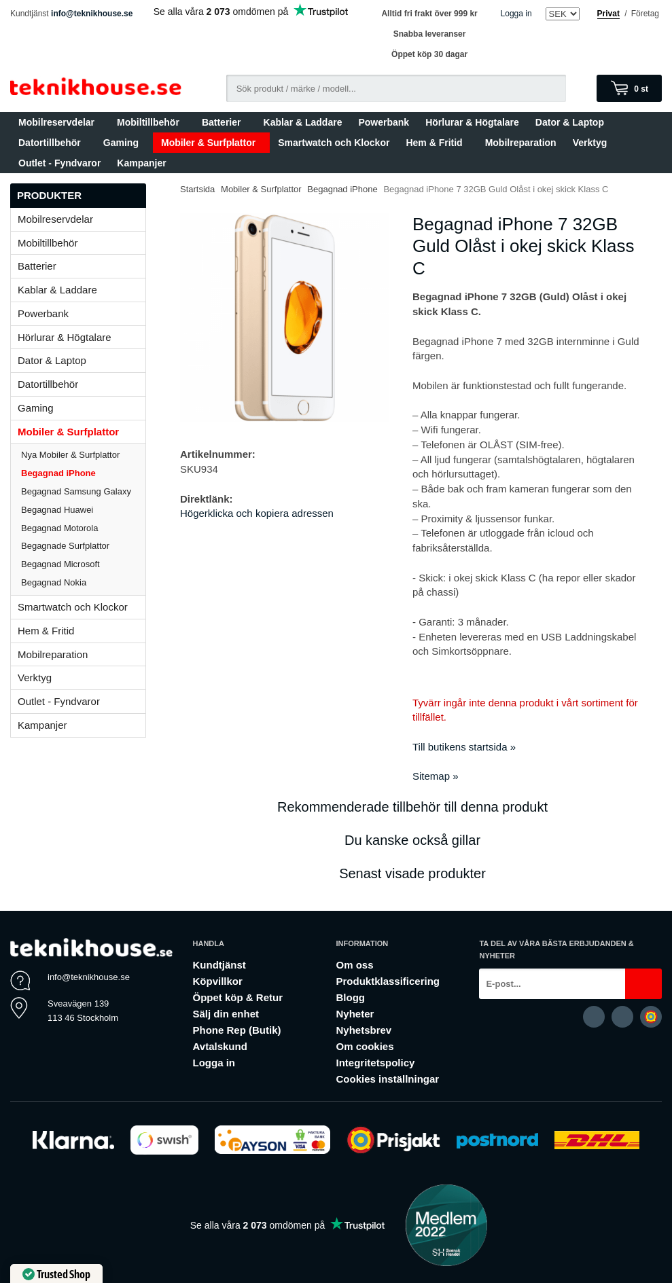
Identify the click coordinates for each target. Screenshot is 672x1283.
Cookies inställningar (387, 1079)
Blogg (350, 997)
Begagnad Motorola (59, 528)
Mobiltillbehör (151, 122)
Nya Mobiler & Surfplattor (70, 455)
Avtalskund (220, 1046)
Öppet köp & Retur (238, 997)
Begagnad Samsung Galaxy (76, 491)
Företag (645, 13)
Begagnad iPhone (58, 473)
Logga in (516, 13)
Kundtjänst (219, 965)
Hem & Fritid (437, 142)
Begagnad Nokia (53, 582)
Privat (608, 13)
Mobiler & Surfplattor (211, 142)
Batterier (224, 122)
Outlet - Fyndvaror (59, 163)
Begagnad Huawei (57, 510)
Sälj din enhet (226, 1013)
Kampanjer (141, 163)
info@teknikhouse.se (91, 13)
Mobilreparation (520, 142)
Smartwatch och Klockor (333, 142)
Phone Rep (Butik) (237, 1030)
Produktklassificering (388, 981)
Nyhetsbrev (363, 1030)
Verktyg (590, 142)
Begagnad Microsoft (60, 564)
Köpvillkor (218, 981)
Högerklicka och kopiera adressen (257, 513)
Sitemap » (435, 776)
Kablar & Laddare (303, 122)
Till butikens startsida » (464, 747)
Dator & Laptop (572, 122)
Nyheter (355, 1013)
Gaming (124, 142)
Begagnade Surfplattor (65, 546)
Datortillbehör (52, 142)
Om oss (354, 965)
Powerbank (383, 122)
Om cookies (364, 1046)
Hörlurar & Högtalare (472, 122)
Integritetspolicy (375, 1062)
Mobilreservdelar (59, 122)
